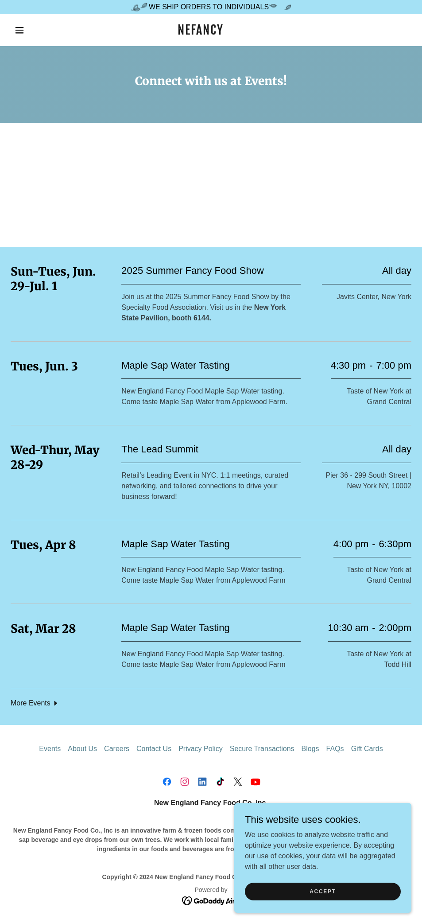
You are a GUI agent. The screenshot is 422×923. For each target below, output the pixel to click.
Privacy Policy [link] (200, 748)
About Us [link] (82, 748)
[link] (200, 32)
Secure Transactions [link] (262, 748)
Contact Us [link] (153, 748)
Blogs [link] (310, 748)
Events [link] (50, 748)
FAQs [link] (335, 748)
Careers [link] (116, 748)
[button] (20, 30)
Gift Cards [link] (367, 748)
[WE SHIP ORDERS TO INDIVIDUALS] (211, 7)
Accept (323, 891)
